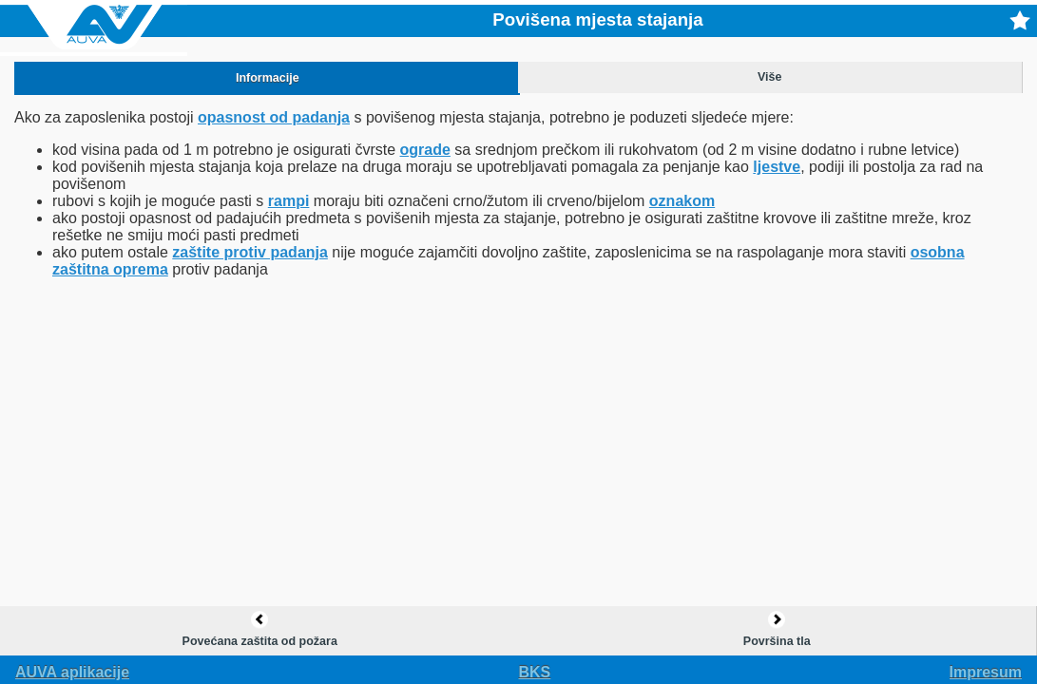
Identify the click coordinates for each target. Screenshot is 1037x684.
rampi (289, 201)
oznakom (682, 201)
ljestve (776, 167)
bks (535, 672)
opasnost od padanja (274, 117)
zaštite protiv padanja (250, 252)
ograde (425, 150)
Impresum (986, 672)
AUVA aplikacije (72, 672)
